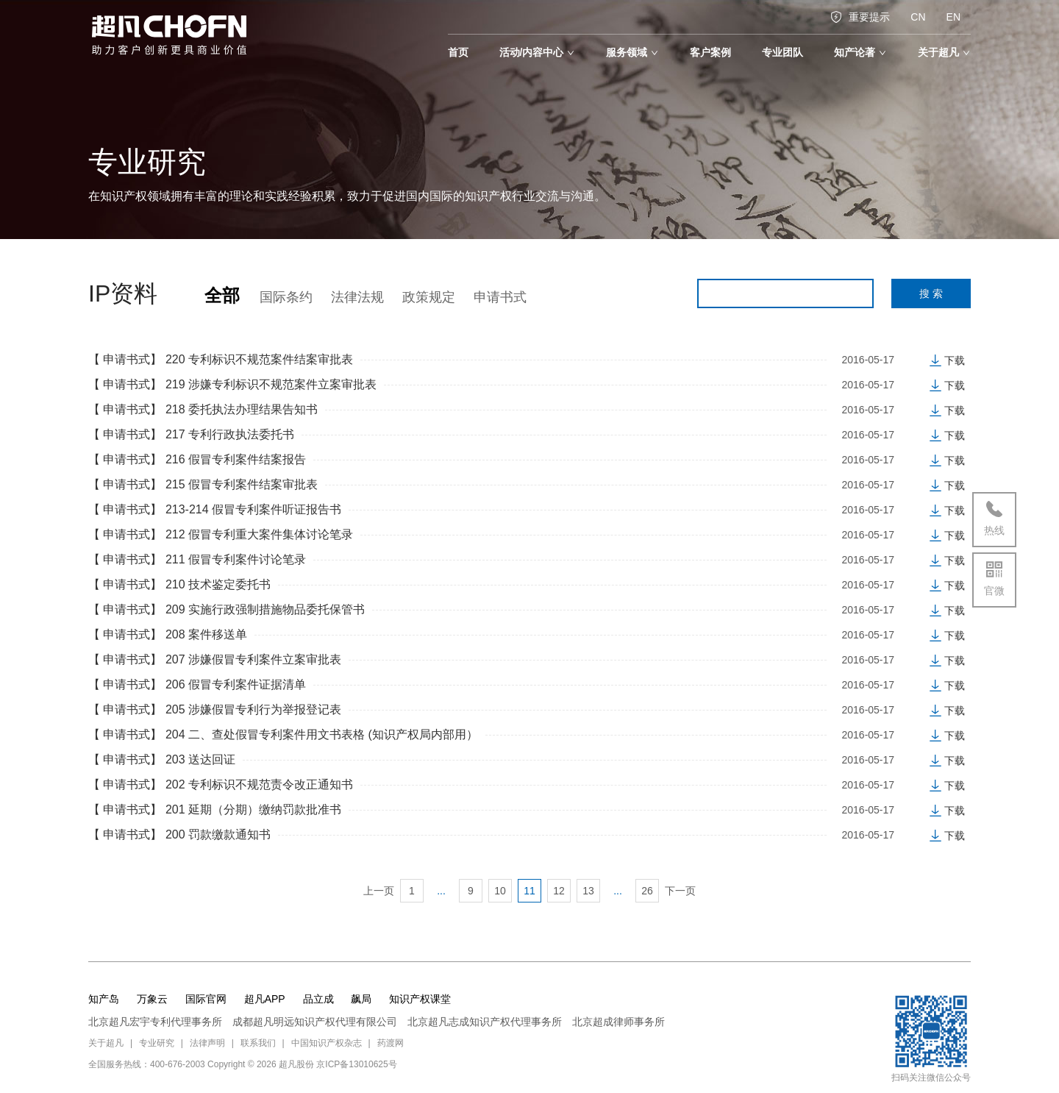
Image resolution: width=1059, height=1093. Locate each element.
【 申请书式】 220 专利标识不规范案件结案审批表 (220, 359)
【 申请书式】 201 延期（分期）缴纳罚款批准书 (214, 809)
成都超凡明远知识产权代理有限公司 (314, 1022)
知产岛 (103, 999)
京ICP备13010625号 (356, 1064)
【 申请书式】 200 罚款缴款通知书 (179, 834)
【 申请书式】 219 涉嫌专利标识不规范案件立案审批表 (232, 384)
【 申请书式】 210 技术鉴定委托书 (179, 584)
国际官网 (206, 999)
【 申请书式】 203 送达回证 (161, 759)
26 (647, 891)
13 (588, 891)
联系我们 (258, 1043)
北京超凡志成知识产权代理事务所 (484, 1022)
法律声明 (207, 1043)
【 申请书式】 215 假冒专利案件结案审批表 (203, 484)
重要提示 (860, 17)
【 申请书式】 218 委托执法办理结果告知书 (203, 409)
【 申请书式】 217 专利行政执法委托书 (191, 434)
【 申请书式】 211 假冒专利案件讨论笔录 (197, 559)
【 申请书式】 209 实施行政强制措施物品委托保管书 (226, 609)
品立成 (318, 999)
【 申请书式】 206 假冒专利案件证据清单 (197, 684)
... (441, 891)
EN (953, 17)
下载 (947, 360)
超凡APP (264, 999)
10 (500, 891)
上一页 (378, 891)
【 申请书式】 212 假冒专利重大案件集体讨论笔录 (220, 534)
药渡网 (390, 1043)
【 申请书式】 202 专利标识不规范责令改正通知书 (220, 784)
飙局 (361, 999)
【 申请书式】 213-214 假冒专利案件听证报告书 (214, 509)
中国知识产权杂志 (326, 1043)
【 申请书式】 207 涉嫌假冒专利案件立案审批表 (214, 659)
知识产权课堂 (420, 999)
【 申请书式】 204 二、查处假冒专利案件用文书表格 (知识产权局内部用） (283, 734)
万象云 (152, 999)
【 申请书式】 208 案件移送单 (167, 634)
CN (917, 17)
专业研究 (156, 1043)
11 (529, 891)
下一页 (680, 891)
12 (559, 891)
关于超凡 (106, 1043)
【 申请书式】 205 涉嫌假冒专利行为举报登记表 (214, 709)
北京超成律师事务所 (618, 1022)
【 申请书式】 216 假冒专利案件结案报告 (197, 459)
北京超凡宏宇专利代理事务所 (155, 1022)
